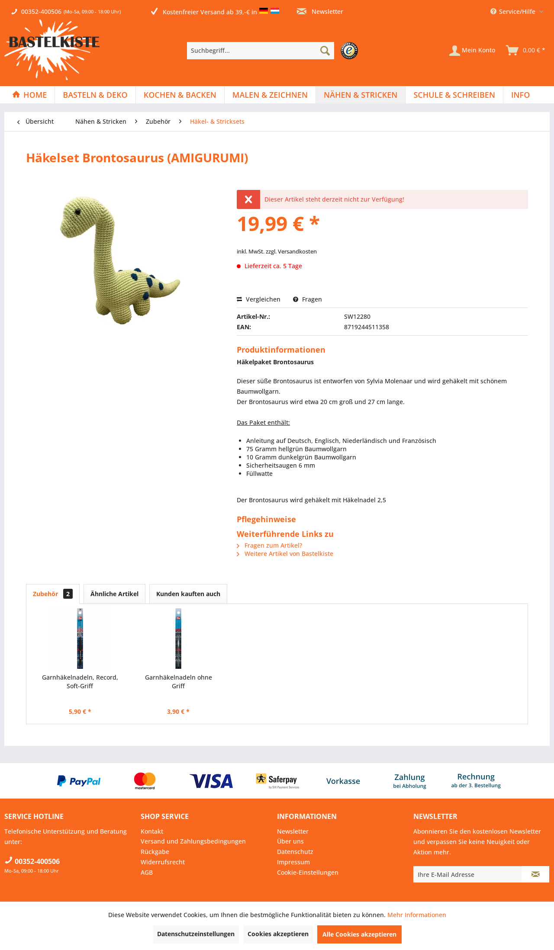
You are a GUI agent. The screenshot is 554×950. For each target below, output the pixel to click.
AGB (147, 872)
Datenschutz (295, 851)
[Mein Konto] (472, 51)
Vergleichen (258, 299)
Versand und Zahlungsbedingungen (193, 841)
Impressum (293, 862)
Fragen (307, 299)
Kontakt (152, 831)
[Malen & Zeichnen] (270, 94)
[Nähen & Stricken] (360, 94)
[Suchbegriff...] (260, 50)
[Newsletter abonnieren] (535, 874)
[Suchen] (325, 50)
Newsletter (320, 11)
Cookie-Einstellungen (307, 872)
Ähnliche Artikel (114, 594)
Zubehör (53, 594)
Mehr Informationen (416, 915)
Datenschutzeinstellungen (196, 934)
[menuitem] (274, 50)
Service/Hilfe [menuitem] (513, 11)
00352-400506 (41, 11)
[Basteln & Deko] (95, 94)
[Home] (29, 94)
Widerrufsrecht (163, 862)
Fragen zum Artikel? (269, 545)
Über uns (290, 841)
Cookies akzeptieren (278, 934)
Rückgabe (155, 851)
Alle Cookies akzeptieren (359, 934)
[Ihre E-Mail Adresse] (467, 874)
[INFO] (520, 94)
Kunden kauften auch (188, 594)
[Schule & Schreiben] (454, 94)
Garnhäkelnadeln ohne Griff (178, 681)
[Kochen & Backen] (180, 94)
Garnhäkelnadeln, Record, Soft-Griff (80, 681)
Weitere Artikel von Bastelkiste (285, 553)
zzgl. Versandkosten (291, 251)
